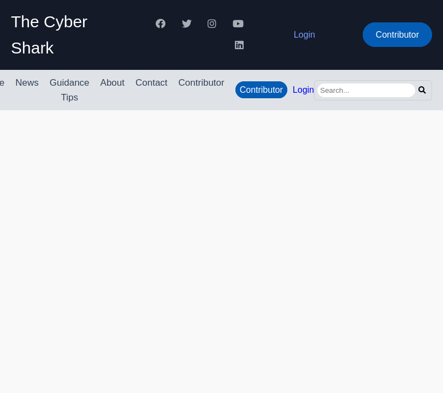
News (27, 83)
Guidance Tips (70, 90)
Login (304, 34)
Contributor (397, 34)
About (113, 83)
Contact (151, 83)
